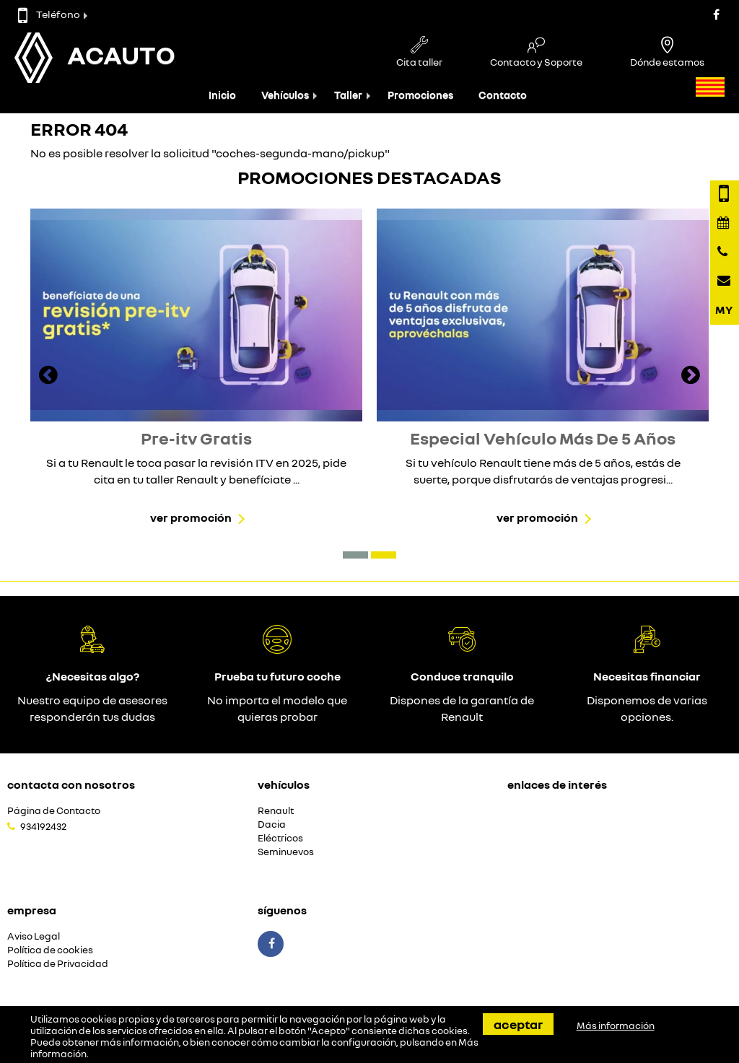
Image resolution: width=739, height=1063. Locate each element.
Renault (276, 810)
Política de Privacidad (57, 963)
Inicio (222, 95)
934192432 (43, 826)
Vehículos (285, 95)
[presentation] (48, 377)
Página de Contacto (53, 810)
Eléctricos (280, 838)
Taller (348, 95)
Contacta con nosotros (71, 784)
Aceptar (518, 1024)
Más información (616, 1025)
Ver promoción (191, 517)
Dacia (272, 824)
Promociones (420, 95)
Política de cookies (50, 950)
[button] (355, 555)
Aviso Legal (33, 936)
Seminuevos (286, 852)
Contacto (502, 95)
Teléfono (49, 14)
